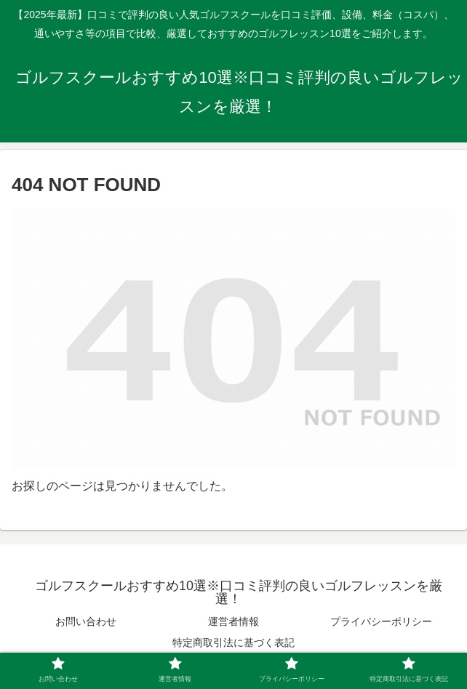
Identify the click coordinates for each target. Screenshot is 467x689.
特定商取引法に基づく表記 (233, 642)
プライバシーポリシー (381, 621)
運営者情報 (233, 621)
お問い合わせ (85, 621)
